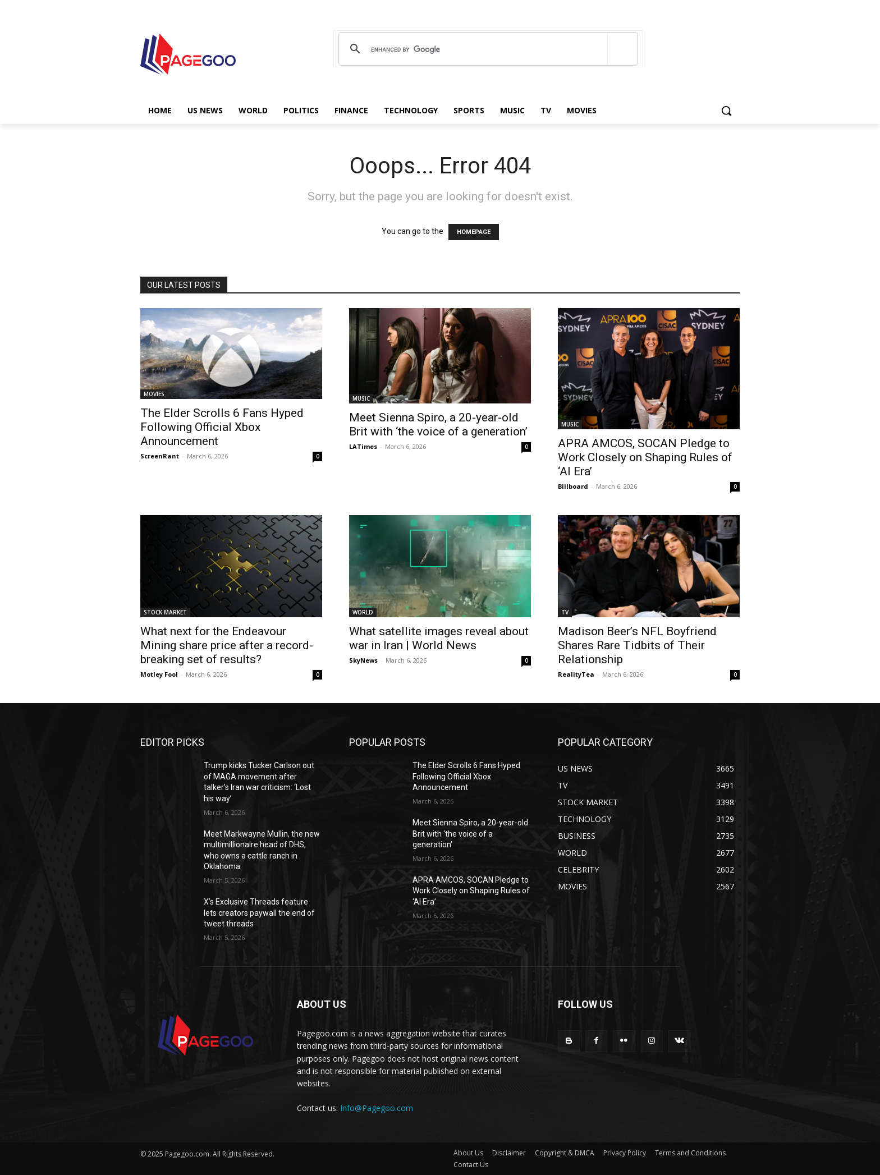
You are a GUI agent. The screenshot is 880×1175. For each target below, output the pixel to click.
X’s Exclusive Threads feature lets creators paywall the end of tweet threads (259, 912)
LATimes (363, 446)
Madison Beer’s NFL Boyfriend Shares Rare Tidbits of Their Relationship (637, 645)
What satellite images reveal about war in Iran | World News (439, 638)
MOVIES (154, 394)
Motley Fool (159, 674)
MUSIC (361, 398)
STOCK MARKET (165, 612)
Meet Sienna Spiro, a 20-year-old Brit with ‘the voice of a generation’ (438, 424)
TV (565, 612)
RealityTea (576, 674)
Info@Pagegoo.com (376, 1108)
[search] (486, 49)
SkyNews (363, 660)
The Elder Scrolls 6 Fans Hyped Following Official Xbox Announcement (222, 427)
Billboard (573, 486)
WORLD (362, 612)
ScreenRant (159, 456)
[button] (726, 110)
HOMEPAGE (474, 232)
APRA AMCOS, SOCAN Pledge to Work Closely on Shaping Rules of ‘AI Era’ (645, 457)
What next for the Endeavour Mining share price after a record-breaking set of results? (226, 645)
